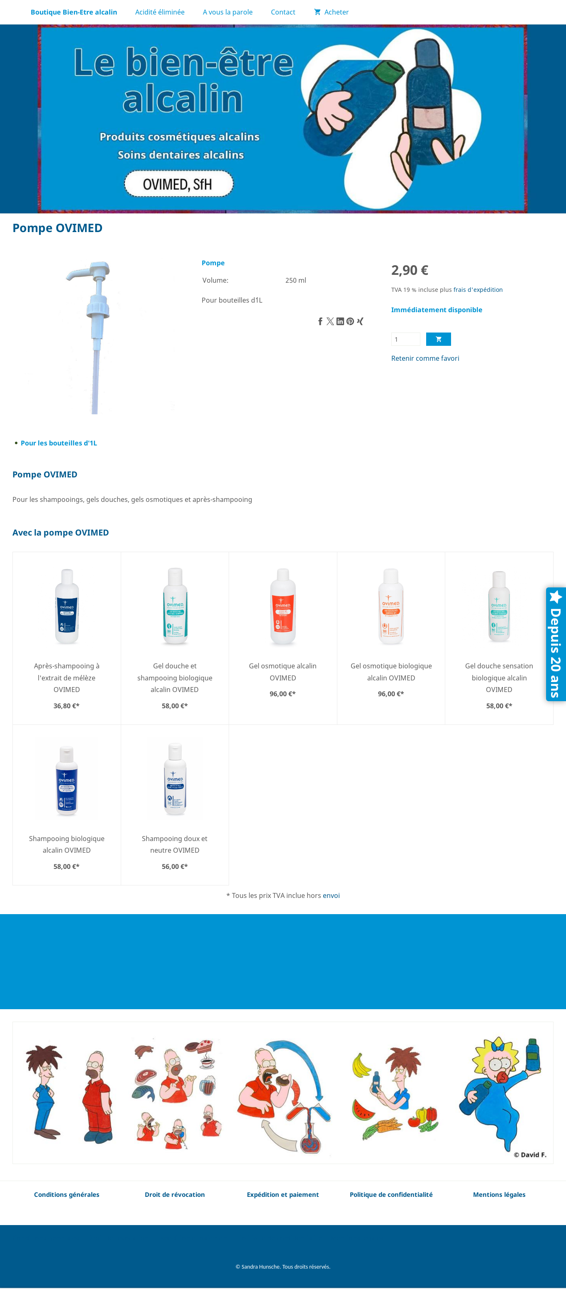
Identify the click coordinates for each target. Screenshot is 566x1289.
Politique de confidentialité (280, 1238)
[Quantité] (405, 339)
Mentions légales (357, 1238)
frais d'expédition (478, 290)
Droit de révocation (118, 1238)
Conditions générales (67, 1194)
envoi (331, 895)
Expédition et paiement (193, 1238)
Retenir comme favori (425, 358)
